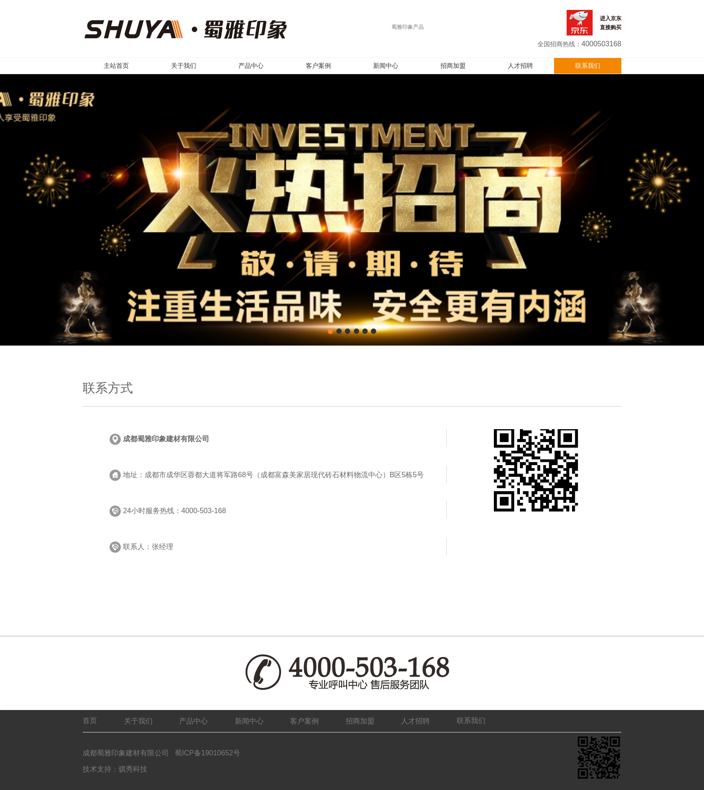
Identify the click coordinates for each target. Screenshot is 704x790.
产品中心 (251, 65)
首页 (90, 720)
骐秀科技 (133, 769)
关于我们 (183, 65)
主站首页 (116, 65)
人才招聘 (520, 65)
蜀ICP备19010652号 (206, 753)
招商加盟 (453, 65)
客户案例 (318, 65)
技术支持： (101, 769)
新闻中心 (385, 65)
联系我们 (587, 65)
